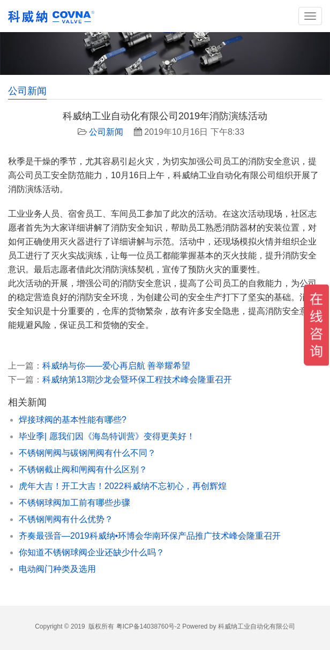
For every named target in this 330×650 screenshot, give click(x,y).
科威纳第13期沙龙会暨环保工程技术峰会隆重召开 (137, 379)
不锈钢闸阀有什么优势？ (66, 519)
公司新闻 (106, 131)
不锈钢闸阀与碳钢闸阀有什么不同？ (87, 452)
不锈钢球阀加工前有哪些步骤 (74, 502)
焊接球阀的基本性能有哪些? (72, 419)
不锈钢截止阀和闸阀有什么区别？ (83, 469)
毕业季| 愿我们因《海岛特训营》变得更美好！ (107, 436)
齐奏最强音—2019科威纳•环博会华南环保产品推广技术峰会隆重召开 (150, 535)
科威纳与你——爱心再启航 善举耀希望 (116, 365)
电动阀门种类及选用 (57, 568)
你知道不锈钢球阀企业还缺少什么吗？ (91, 552)
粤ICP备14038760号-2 (148, 626)
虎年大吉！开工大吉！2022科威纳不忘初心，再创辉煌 (123, 486)
